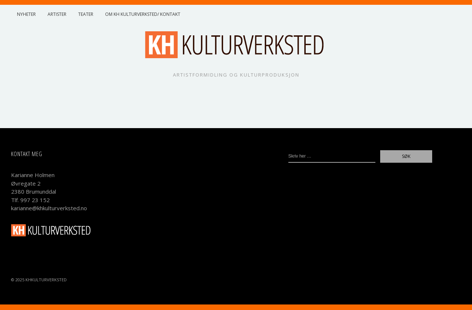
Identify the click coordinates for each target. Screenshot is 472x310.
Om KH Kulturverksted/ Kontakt (142, 14)
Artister (57, 14)
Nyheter (26, 14)
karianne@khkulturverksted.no (49, 208)
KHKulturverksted (46, 279)
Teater (85, 14)
